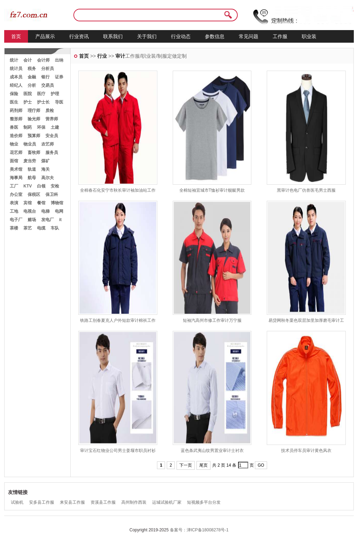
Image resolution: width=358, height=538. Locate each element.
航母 (32, 177)
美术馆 (16, 169)
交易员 (47, 85)
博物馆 (57, 202)
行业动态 (181, 36)
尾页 (203, 465)
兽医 (14, 127)
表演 (14, 202)
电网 (59, 211)
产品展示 (45, 36)
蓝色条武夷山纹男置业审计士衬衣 (212, 450)
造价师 (16, 135)
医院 (27, 93)
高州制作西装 (133, 502)
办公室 (16, 194)
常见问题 (248, 36)
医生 (14, 102)
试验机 (17, 502)
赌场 (32, 219)
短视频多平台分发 (204, 502)
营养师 (51, 118)
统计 (14, 60)
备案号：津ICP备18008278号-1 (199, 530)
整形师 (16, 118)
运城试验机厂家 (166, 502)
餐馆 (41, 202)
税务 (32, 68)
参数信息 (214, 36)
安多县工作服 (41, 502)
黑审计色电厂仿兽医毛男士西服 (306, 190)
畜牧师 (34, 152)
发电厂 (47, 219)
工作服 (280, 36)
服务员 (51, 152)
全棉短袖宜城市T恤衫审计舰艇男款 (212, 190)
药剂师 (16, 110)
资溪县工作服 (103, 502)
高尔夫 (47, 177)
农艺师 (47, 144)
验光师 (34, 118)
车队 (55, 228)
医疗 (41, 93)
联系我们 (113, 36)
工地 (14, 211)
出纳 (59, 60)
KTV (27, 186)
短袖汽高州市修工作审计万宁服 (212, 320)
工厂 (14, 186)
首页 (16, 36)
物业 (14, 144)
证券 (59, 77)
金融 (32, 77)
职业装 (309, 36)
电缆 (41, 228)
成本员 (16, 77)
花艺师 (16, 152)
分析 (32, 85)
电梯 (45, 211)
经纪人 (16, 85)
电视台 (29, 211)
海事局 (16, 177)
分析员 (47, 68)
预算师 (34, 135)
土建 (55, 127)
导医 (59, 102)
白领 (41, 186)
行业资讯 (79, 36)
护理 (55, 93)
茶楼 (14, 228)
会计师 (43, 60)
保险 (14, 93)
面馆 (14, 160)
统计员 (16, 68)
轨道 (32, 169)
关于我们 (147, 36)
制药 (27, 127)
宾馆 (27, 202)
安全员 (51, 135)
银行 (45, 77)
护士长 (43, 102)
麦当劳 (29, 160)
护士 (27, 102)
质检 (49, 110)
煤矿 (45, 160)
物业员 (29, 144)
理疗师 (34, 110)
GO (261, 465)
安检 (55, 186)
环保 (41, 127)
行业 (102, 56)
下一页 (185, 465)
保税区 (34, 194)
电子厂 (16, 219)
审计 (120, 56)
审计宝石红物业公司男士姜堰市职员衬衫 (118, 450)
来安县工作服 (72, 502)
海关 (45, 169)
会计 (27, 60)
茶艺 (27, 228)
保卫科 (51, 194)
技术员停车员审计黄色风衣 (306, 450)
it (60, 219)
